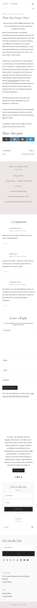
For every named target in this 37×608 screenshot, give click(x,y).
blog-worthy (18, 176)
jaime (11, 254)
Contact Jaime (7, 596)
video (22, 14)
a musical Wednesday (18, 191)
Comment (7, 330)
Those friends (13, 81)
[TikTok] (17, 560)
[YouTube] (24, 560)
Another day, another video (18, 196)
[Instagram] (7, 560)
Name (5, 360)
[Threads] (10, 560)
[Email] (18, 371)
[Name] (18, 361)
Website (6, 380)
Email (5, 370)
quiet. (9, 152)
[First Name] (18, 495)
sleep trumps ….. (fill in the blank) (19, 181)
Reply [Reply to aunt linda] (5, 243)
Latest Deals (6, 582)
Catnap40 (13, 282)
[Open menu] (33, 3)
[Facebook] (14, 560)
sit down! (18, 186)
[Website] (18, 381)
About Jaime (6, 593)
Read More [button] (18, 470)
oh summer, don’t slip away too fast (18, 201)
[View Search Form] (33, 9)
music (17, 14)
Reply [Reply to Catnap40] (5, 305)
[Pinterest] (3, 560)
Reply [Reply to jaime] (5, 271)
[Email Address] (18, 547)
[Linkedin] (20, 560)
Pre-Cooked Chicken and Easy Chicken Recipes (16, 577)
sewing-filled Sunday (27, 152)
